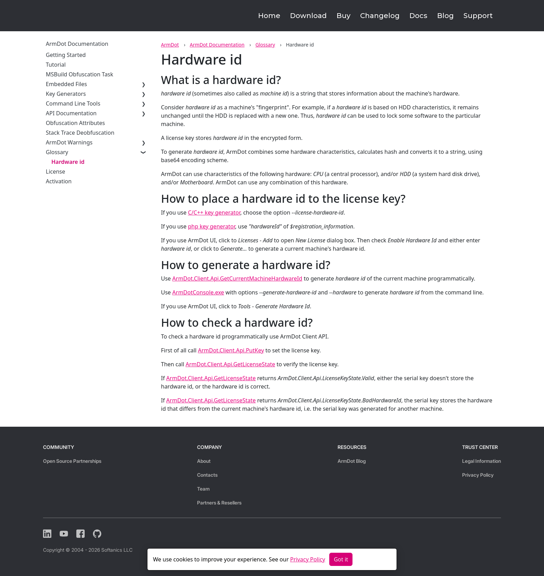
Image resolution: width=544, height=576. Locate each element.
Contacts (207, 475)
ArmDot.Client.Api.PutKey (231, 350)
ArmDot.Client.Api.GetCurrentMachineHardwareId (237, 278)
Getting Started (66, 55)
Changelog (380, 15)
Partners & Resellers (219, 503)
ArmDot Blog (352, 461)
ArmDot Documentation (217, 44)
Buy (343, 15)
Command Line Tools (73, 103)
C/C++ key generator (214, 212)
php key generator (211, 226)
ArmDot (170, 44)
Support (478, 15)
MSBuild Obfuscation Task (79, 74)
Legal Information (481, 461)
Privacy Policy (478, 475)
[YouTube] (64, 533)
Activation (58, 181)
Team (203, 489)
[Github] (97, 533)
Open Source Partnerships (72, 461)
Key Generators (66, 94)
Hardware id (67, 162)
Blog (445, 15)
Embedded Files (66, 84)
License (55, 171)
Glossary (265, 44)
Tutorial (56, 64)
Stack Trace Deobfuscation (80, 132)
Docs (418, 15)
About (204, 461)
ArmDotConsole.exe (198, 292)
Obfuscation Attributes (75, 123)
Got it (341, 559)
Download (308, 15)
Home (269, 15)
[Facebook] (80, 533)
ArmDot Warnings (69, 142)
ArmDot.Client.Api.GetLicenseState (230, 364)
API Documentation (71, 113)
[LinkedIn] (47, 533)
